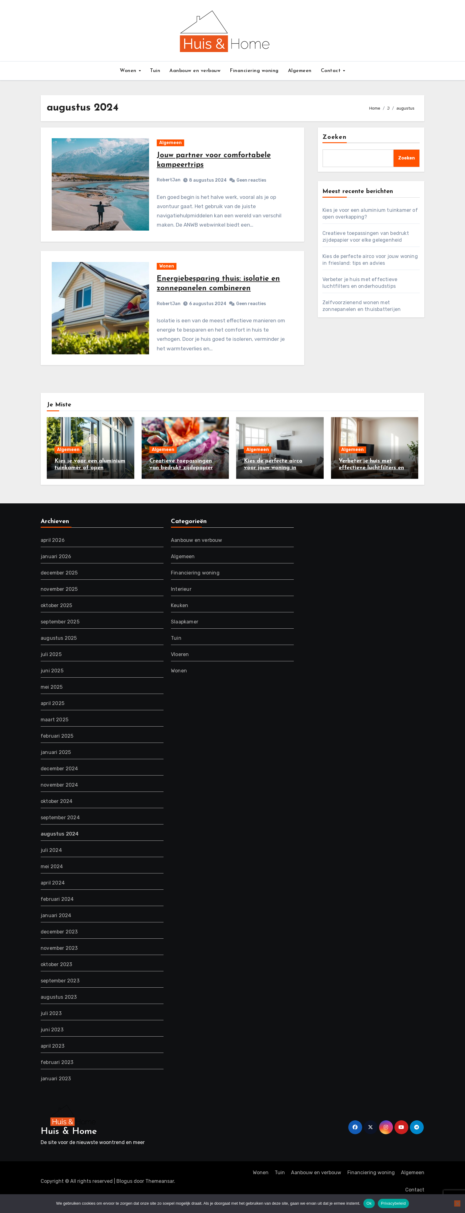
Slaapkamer (184, 633)
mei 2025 (52, 699)
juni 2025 (52, 682)
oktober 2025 (56, 617)
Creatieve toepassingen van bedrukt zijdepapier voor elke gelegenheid (181, 479)
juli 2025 (51, 666)
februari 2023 (57, 1074)
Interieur (181, 601)
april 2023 (52, 1058)
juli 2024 (51, 862)
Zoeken (334, 137)
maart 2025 (54, 731)
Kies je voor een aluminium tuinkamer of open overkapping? (90, 479)
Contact (331, 70)
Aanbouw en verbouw (194, 70)
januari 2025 (56, 764)
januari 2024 (56, 927)
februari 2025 (57, 748)
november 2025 (59, 601)
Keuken (179, 617)
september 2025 (60, 633)
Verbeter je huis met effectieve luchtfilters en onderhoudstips (371, 479)
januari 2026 (56, 568)
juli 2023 (51, 1025)
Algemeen (300, 70)
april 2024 (53, 894)
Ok (369, 1203)
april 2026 (53, 552)
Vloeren (180, 666)
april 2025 (52, 715)
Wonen (129, 70)
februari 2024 (57, 911)
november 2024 (59, 797)
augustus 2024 (60, 845)
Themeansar (159, 1192)
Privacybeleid (393, 1203)
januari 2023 (56, 1090)
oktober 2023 (56, 976)
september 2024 (60, 829)
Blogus (124, 1192)
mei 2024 (52, 878)
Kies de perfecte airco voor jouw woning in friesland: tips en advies (275, 479)
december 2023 (59, 943)
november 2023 (59, 960)
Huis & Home (69, 1143)
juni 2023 (52, 1041)
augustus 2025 (59, 650)
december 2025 (59, 584)
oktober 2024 (56, 813)
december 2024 (59, 780)
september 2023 (60, 992)
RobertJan (169, 183)
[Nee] (457, 1203)
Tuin (155, 70)
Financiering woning (254, 70)
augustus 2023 (59, 1009)
